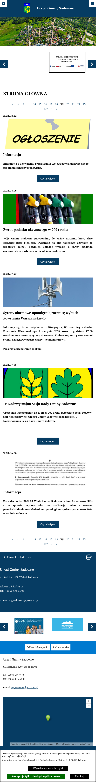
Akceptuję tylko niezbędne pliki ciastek (36, 776)
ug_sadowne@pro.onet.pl (24, 600)
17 (51, 104)
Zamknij (79, 776)
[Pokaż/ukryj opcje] (4, 4)
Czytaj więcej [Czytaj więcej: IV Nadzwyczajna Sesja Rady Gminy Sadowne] (47, 441)
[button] (4, 64)
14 (34, 104)
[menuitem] (37, 647)
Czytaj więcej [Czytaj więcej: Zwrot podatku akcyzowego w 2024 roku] (47, 261)
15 (40, 104)
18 (56, 104)
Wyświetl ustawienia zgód (48, 768)
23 (84, 104)
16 (45, 104)
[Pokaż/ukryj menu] (92, 4)
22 (78, 104)
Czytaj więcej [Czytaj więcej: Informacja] (47, 178)
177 (46, 109)
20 (67, 104)
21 (73, 104)
